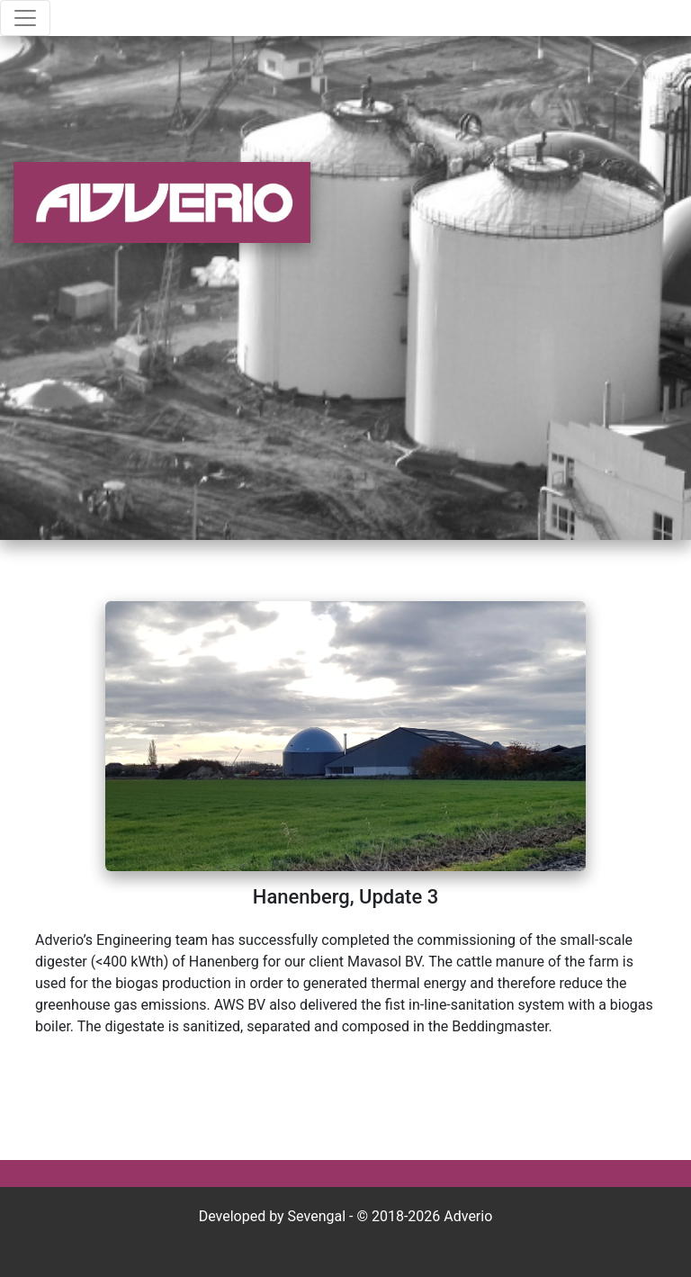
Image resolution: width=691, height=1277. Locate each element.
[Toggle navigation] (25, 18)
